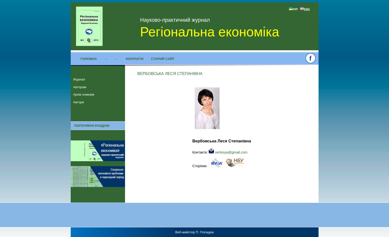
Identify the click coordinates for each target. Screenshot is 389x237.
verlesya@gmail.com (228, 152)
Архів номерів (83, 94)
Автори (78, 102)
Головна (89, 59)
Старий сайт (162, 59)
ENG (305, 9)
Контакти (134, 59)
